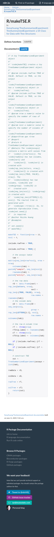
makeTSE (27, 42)
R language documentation (18, 437)
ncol (10, 238)
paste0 (11, 269)
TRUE (30, 243)
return (16, 391)
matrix (11, 261)
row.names (36, 295)
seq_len (20, 261)
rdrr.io (6, 2)
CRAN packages (14, 455)
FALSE (28, 292)
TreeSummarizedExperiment (21, 362)
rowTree (12, 382)
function (24, 235)
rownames (17, 272)
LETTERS (21, 313)
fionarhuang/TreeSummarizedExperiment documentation (24, 415)
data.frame (24, 284)
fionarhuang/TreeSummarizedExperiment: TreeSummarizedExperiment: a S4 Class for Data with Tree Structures (27, 31)
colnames (17, 266)
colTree (12, 388)
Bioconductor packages (17, 458)
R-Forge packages (14, 462)
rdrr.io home (12, 434)
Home (6, 7)
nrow (32, 235)
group (34, 310)
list (10, 365)
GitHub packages (14, 465)
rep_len (12, 287)
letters (21, 287)
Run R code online (15, 440)
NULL (10, 344)
